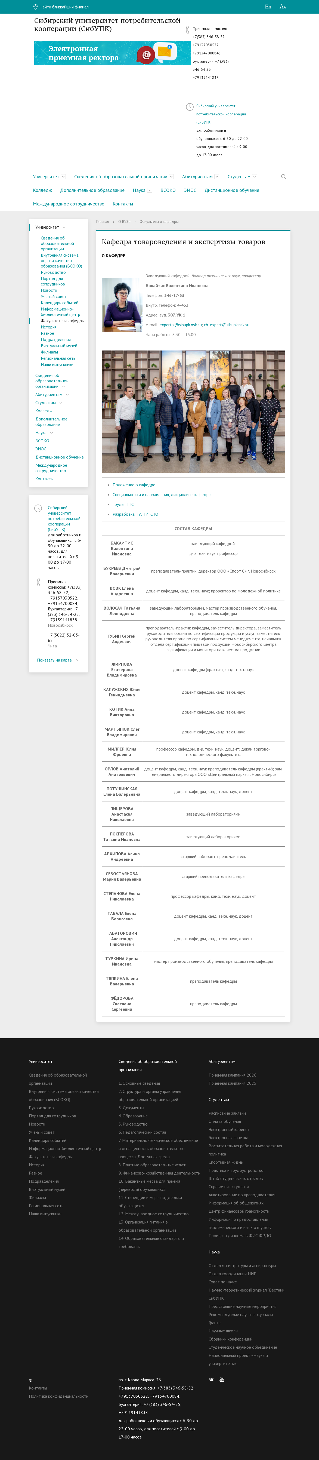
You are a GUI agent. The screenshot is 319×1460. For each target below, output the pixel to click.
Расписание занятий (227, 1113)
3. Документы (131, 1107)
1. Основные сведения (139, 1083)
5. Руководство (133, 1124)
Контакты (123, 204)
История (49, 327)
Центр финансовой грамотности (239, 1211)
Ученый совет (54, 296)
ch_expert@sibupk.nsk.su (226, 324)
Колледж (42, 190)
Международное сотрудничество (68, 204)
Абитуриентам (197, 176)
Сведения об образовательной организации (120, 176)
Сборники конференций (230, 1339)
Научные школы (223, 1330)
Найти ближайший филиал (61, 7)
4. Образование (133, 1115)
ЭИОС (190, 190)
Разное (47, 333)
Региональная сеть (58, 358)
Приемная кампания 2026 (232, 1075)
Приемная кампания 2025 (232, 1083)
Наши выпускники (57, 364)
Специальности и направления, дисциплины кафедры (162, 494)
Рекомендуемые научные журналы (241, 1314)
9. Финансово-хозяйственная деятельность (159, 1173)
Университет (46, 176)
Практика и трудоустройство (236, 1170)
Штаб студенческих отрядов (236, 1178)
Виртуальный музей (59, 345)
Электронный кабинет (229, 1129)
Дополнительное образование (92, 190)
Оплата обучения (225, 1121)
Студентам (239, 176)
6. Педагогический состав (142, 1132)
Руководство (53, 272)
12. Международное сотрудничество (154, 1213)
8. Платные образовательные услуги (152, 1164)
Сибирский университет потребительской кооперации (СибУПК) (221, 114)
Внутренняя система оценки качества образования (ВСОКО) (61, 260)
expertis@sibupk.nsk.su (181, 324)
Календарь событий (59, 302)
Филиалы (49, 352)
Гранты (215, 1322)
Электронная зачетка (228, 1137)
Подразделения (56, 339)
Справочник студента (229, 1186)
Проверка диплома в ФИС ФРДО (240, 1235)
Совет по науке (223, 1281)
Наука (139, 190)
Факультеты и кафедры (63, 320)
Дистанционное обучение (232, 190)
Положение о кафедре (134, 484)
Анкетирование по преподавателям (242, 1194)
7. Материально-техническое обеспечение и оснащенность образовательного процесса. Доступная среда (158, 1148)
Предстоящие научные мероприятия (243, 1306)
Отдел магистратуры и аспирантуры (242, 1265)
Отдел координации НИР (232, 1273)
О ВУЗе (124, 221)
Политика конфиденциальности (58, 1396)
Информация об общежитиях (236, 1203)
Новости (49, 290)
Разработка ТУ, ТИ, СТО (135, 514)
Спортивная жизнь (226, 1162)
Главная (102, 221)
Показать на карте (58, 660)
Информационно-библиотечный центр (60, 311)
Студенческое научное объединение (243, 1347)
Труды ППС (123, 504)
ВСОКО (168, 190)
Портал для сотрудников (53, 281)
